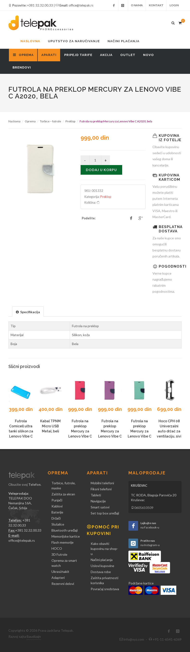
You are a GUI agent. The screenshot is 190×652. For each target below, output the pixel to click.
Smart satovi (100, 507)
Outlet (127, 55)
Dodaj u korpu (101, 170)
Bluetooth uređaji (64, 530)
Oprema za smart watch (64, 563)
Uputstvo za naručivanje (74, 41)
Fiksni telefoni (101, 489)
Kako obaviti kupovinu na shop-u (104, 548)
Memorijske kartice (65, 536)
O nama (137, 5)
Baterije (57, 512)
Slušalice (57, 524)
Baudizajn (34, 636)
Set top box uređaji (105, 513)
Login (174, 5)
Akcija (106, 55)
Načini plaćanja (123, 41)
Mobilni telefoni (102, 483)
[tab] (28, 311)
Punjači (56, 500)
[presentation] (28, 312)
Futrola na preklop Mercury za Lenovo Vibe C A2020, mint (139, 431)
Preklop (70, 121)
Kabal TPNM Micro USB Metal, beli (50, 426)
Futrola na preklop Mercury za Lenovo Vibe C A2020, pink (80, 431)
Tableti (96, 495)
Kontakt (156, 5)
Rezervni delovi (62, 584)
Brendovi (22, 67)
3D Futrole (59, 554)
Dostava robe (101, 572)
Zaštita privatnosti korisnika (104, 580)
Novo (148, 55)
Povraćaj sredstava (105, 589)
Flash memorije (62, 542)
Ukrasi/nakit (60, 571)
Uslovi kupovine (102, 566)
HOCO (56, 548)
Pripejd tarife (78, 55)
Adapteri (58, 578)
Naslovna (30, 41)
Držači (56, 518)
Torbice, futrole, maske (63, 485)
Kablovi (57, 506)
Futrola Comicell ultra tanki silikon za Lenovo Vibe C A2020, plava (21, 431)
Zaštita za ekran (63, 494)
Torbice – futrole (50, 121)
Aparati (49, 55)
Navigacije (98, 501)
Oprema (30, 121)
